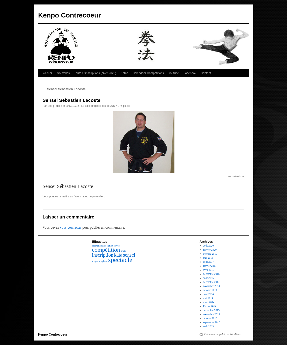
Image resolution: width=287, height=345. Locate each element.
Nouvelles (63, 73)
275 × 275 (116, 105)
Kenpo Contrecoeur (69, 15)
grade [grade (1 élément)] (123, 251)
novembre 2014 (211, 286)
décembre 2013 (211, 310)
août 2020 (208, 245)
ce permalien (96, 196)
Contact (206, 73)
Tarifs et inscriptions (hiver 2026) (95, 73)
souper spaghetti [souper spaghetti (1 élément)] (100, 261)
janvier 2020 (210, 249)
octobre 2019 (210, 253)
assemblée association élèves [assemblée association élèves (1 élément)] (106, 246)
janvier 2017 (210, 265)
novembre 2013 (211, 314)
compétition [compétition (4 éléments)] (106, 250)
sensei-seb (234, 176)
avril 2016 (208, 269)
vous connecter (70, 227)
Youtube (173, 73)
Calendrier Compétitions (148, 73)
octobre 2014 (210, 290)
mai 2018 (208, 257)
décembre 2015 (211, 273)
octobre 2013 (210, 318)
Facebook (189, 73)
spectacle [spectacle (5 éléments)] (120, 259)
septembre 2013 (211, 322)
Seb (50, 105)
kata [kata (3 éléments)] (118, 255)
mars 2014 (208, 302)
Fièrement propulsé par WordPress (222, 334)
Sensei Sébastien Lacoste (64, 89)
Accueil (47, 73)
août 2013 (208, 326)
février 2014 (209, 306)
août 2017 (208, 261)
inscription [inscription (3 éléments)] (102, 255)
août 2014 (208, 294)
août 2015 (208, 277)
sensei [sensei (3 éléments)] (129, 255)
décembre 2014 (211, 282)
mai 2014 (208, 298)
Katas (124, 73)
